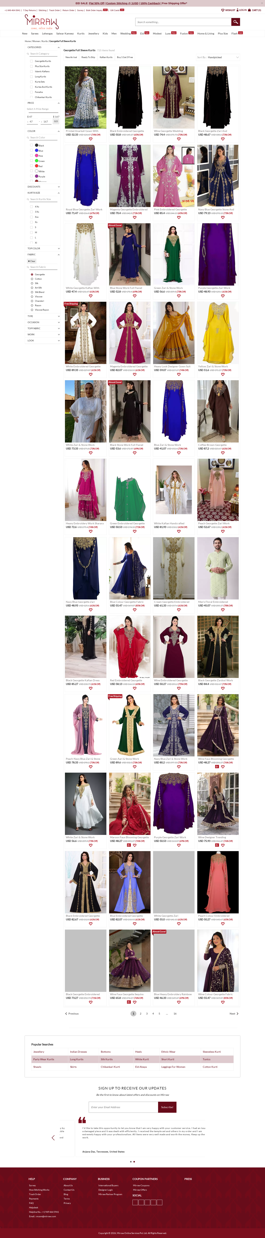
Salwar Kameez (65, 33)
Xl (36, 242)
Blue (39, 150)
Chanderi (39, 301)
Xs (36, 222)
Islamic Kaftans (42, 71)
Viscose (38, 296)
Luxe (170, 33)
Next (232, 1013)
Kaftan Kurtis (106, 57)
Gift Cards (117, 10)
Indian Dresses (78, 1051)
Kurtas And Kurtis (43, 86)
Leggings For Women (173, 1066)
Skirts (73, 1066)
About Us (68, 1185)
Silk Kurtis (107, 1059)
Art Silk (38, 287)
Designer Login (105, 1189)
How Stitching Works (39, 1189)
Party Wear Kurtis (43, 1059)
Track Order (54, 10)
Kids (105, 33)
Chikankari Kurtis (43, 97)
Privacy (67, 1203)
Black (39, 145)
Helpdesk (33, 1207)
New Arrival (71, 57)
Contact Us (69, 1189)
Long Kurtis (40, 76)
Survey (80, 10)
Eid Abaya (141, 1066)
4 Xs (37, 206)
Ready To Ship (88, 57)
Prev (54, 1137)
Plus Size (223, 33)
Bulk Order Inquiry (94, 10)
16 (175, 1013)
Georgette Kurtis (43, 61)
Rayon (38, 305)
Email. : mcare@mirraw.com (42, 1216)
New (24, 33)
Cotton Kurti (210, 1066)
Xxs (36, 217)
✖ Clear (31, 261)
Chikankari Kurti (110, 1066)
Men (114, 33)
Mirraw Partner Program (110, 1194)
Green (40, 160)
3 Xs (37, 211)
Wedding (128, 33)
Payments (33, 1198)
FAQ (31, 1203)
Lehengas (47, 33)
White (40, 171)
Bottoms (106, 1051)
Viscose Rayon (42, 309)
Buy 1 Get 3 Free (125, 57)
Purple (40, 176)
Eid (144, 33)
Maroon (41, 181)
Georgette (40, 274)
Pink (39, 155)
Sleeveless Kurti (212, 1051)
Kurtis (80, 33)
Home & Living (205, 33)
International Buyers (108, 1185)
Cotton (38, 278)
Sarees (34, 33)
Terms (67, 1198)
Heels (138, 1051)
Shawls (37, 1066)
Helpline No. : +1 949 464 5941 (44, 1212)
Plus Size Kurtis (42, 66)
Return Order (68, 10)
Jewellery (93, 33)
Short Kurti (167, 1059)
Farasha (39, 92)
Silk (36, 283)
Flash (237, 33)
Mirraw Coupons (141, 1185)
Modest (157, 33)
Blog (66, 1194)
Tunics (206, 1059)
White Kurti (142, 1059)
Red (39, 165)
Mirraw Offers (140, 1189)
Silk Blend (39, 292)
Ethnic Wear (168, 1051)
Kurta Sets (40, 81)
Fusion (187, 33)
